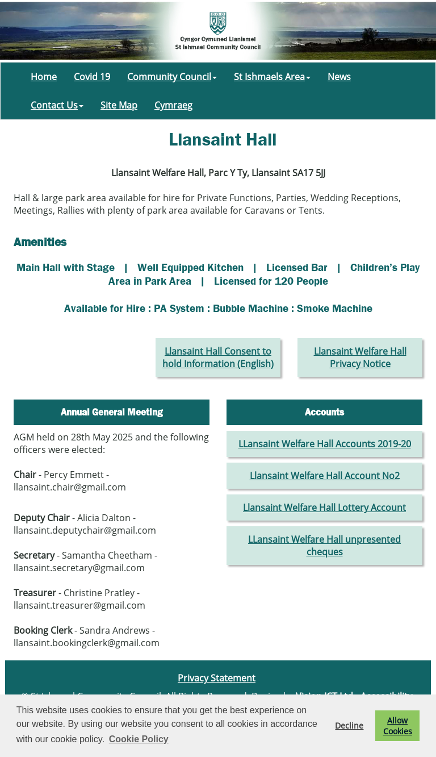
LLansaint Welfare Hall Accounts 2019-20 (324, 444)
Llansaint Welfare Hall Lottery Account (324, 507)
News (339, 76)
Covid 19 (92, 76)
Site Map (118, 105)
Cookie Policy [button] (139, 739)
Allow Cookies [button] (397, 726)
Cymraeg (173, 105)
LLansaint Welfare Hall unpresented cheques (324, 545)
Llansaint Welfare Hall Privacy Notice (360, 357)
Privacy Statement (216, 678)
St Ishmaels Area (272, 76)
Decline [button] (349, 725)
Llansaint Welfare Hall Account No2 (325, 475)
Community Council (172, 76)
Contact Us (57, 105)
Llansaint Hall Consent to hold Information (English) (218, 357)
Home (44, 76)
